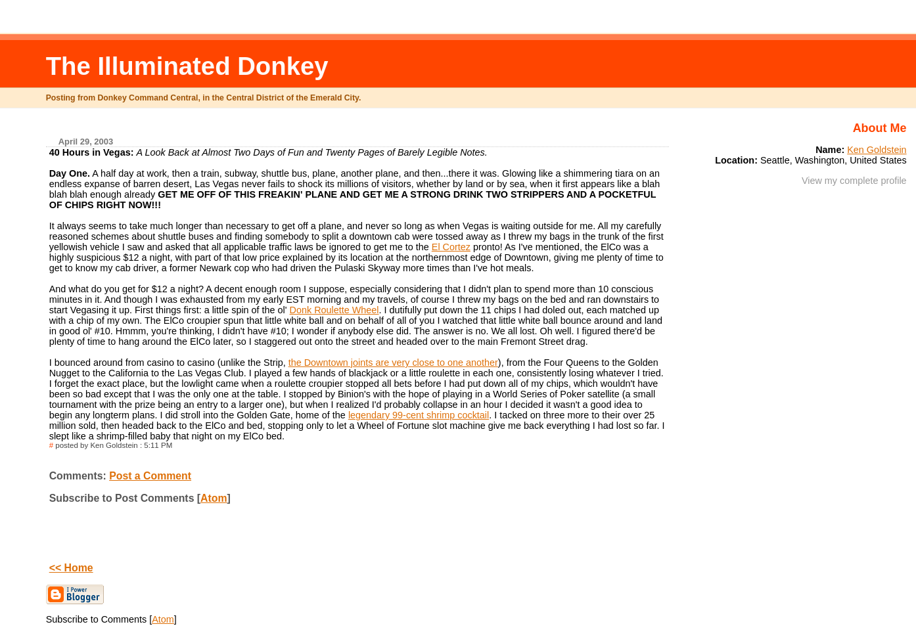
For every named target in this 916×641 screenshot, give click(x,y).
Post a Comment (150, 475)
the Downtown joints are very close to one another (393, 362)
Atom (213, 498)
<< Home (71, 567)
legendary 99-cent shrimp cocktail (418, 415)
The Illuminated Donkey (187, 66)
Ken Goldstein (876, 149)
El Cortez (451, 247)
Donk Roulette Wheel (334, 310)
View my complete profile (854, 180)
